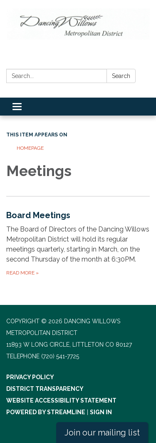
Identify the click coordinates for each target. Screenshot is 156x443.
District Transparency (45, 388)
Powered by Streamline (45, 412)
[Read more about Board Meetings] (78, 243)
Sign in (101, 412)
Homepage (30, 148)
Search (121, 76)
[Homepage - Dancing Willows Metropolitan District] (78, 24)
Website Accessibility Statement (61, 400)
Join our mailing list (102, 433)
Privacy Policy (30, 377)
